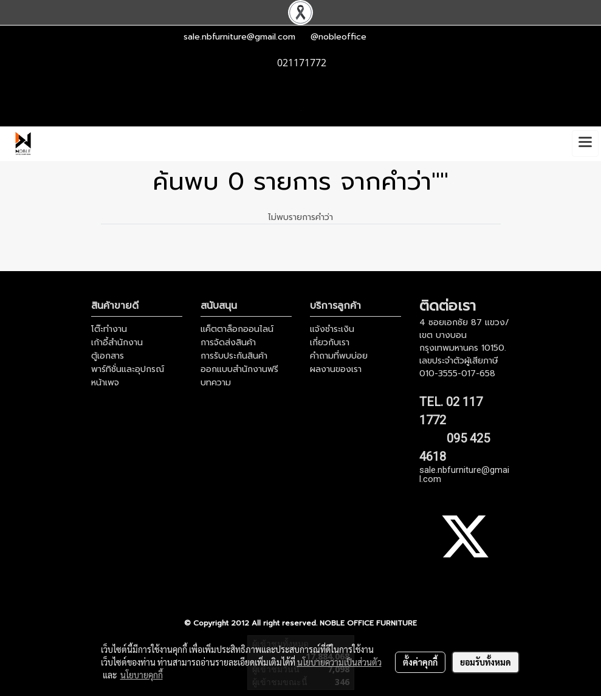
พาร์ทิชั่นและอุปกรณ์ (127, 369)
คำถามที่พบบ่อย (339, 356)
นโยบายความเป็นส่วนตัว (339, 661)
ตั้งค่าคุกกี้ (420, 661)
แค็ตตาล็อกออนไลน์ (237, 329)
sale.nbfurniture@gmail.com (239, 36)
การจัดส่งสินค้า (228, 342)
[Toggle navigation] (585, 143)
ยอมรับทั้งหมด (485, 661)
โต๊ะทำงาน (109, 329)
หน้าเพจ (105, 382)
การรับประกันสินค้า (234, 356)
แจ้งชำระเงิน (332, 329)
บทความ (216, 382)
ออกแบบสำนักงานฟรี (239, 369)
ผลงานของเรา (336, 369)
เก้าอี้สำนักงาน (117, 342)
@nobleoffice (338, 36)
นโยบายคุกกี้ (141, 674)
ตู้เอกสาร (107, 356)
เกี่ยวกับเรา (329, 342)
